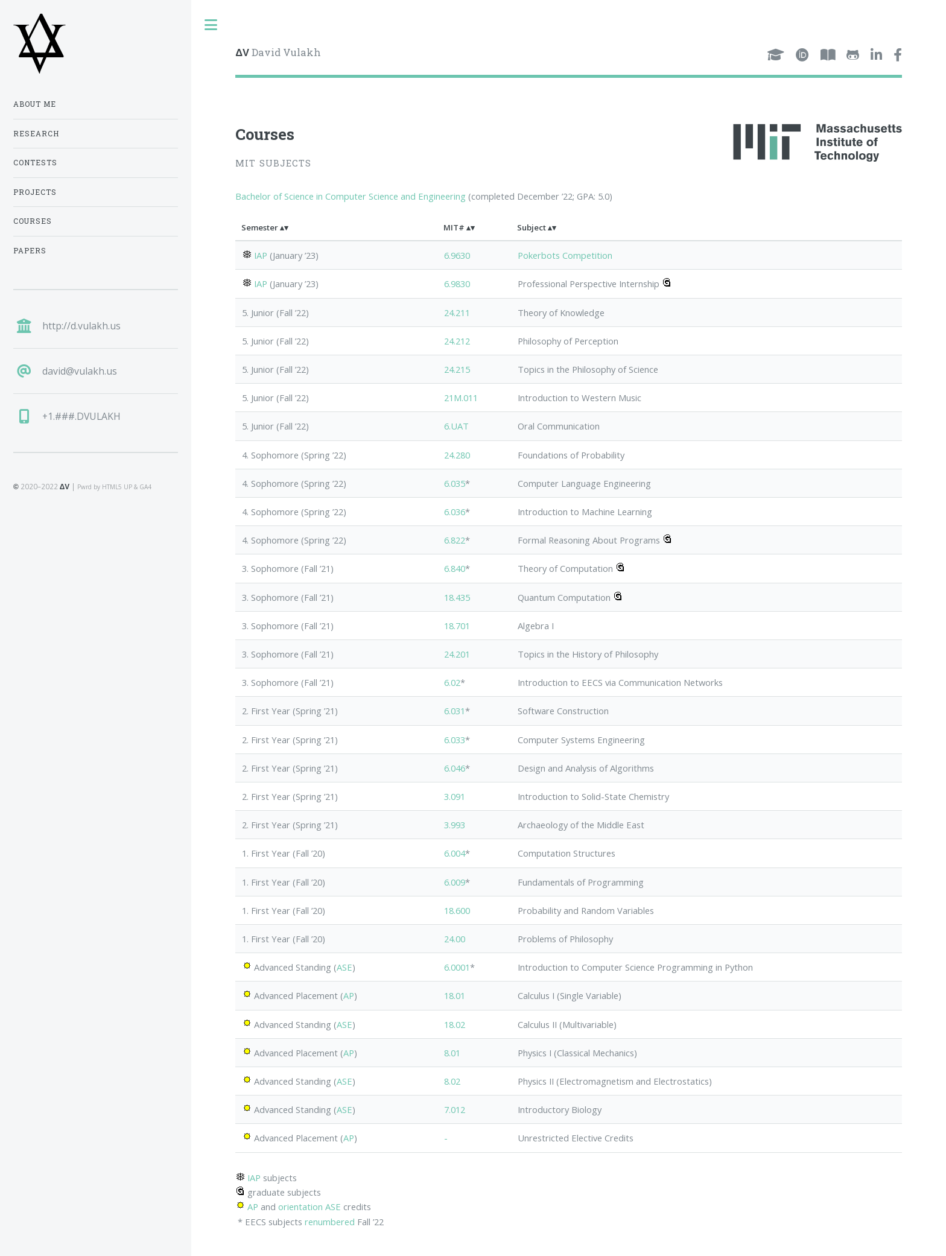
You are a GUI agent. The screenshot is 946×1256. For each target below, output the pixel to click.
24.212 (457, 341)
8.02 (452, 1081)
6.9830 (457, 284)
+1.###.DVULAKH (81, 416)
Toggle (211, 25)
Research (36, 133)
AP (348, 995)
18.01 (454, 995)
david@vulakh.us (79, 371)
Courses (32, 221)
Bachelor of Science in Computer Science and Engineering (350, 196)
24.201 (457, 654)
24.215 (457, 369)
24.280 (457, 455)
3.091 (454, 796)
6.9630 (457, 255)
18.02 (454, 1024)
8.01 (452, 1053)
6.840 (454, 568)
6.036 (454, 512)
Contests (35, 162)
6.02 (452, 682)
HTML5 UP (117, 487)
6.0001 (457, 967)
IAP (260, 255)
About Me (34, 104)
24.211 (457, 312)
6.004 (454, 853)
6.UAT (456, 426)
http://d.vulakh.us (81, 325)
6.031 (454, 711)
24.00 (454, 939)
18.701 (457, 626)
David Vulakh (278, 52)
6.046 (454, 768)
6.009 (454, 882)
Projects (35, 192)
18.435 (457, 597)
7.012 (454, 1109)
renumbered (330, 1222)
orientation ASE (309, 1206)
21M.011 (461, 398)
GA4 (145, 487)
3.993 (454, 825)
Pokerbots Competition (565, 255)
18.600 (457, 910)
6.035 (454, 483)
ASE (344, 967)
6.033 (454, 740)
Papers (29, 250)
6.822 (454, 540)
